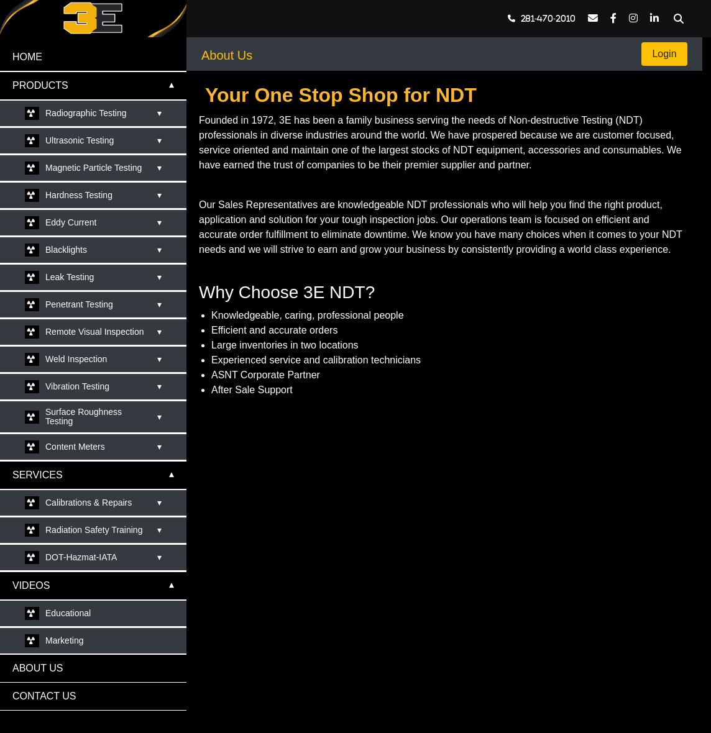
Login (664, 53)
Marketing (64, 640)
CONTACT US (44, 696)
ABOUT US (37, 668)
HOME (27, 57)
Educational (68, 613)
